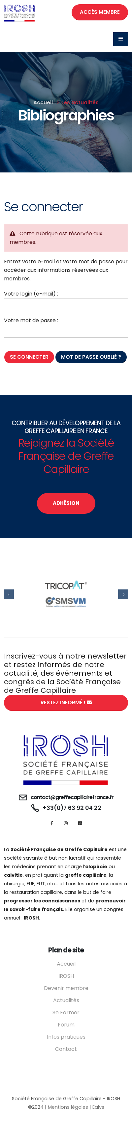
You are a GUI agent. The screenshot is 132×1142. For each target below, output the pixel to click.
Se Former (66, 1012)
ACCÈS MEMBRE (100, 12)
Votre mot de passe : (31, 320)
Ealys (98, 1107)
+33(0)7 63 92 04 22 (72, 808)
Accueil (43, 102)
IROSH (66, 976)
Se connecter (29, 356)
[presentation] (9, 594)
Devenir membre (66, 988)
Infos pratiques (66, 1037)
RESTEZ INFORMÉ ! (66, 702)
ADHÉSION (66, 503)
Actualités (66, 1000)
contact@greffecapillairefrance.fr (72, 797)
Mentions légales (68, 1107)
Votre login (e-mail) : (31, 294)
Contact (66, 1049)
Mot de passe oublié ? (91, 356)
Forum (66, 1024)
